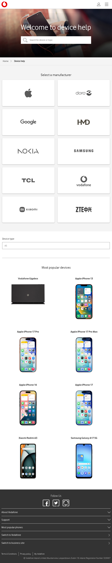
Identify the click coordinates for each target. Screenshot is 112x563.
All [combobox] (6, 245)
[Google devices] (28, 122)
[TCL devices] (28, 180)
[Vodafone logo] (4, 4)
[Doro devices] (84, 93)
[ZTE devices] (84, 209)
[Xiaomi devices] (28, 209)
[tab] (56, 535)
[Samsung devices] (84, 151)
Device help (19, 61)
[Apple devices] (28, 93)
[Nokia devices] (28, 151)
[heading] (56, 512)
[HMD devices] (84, 122)
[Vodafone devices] (84, 180)
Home (5, 61)
